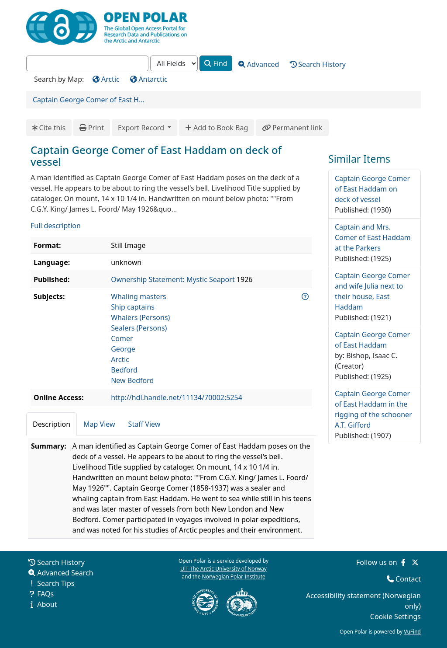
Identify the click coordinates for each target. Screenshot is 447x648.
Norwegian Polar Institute (233, 576)
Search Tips (55, 583)
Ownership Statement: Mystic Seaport (172, 279)
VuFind (412, 631)
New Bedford (132, 380)
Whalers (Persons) (140, 317)
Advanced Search (65, 573)
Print (91, 127)
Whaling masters (138, 296)
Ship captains (133, 307)
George (123, 349)
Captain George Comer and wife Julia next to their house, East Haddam (372, 291)
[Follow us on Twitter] (415, 562)
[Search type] (174, 64)
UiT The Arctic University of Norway (223, 568)
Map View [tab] (99, 424)
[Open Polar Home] (107, 27)
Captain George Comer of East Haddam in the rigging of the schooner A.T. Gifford (373, 409)
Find (215, 63)
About (47, 604)
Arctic (120, 359)
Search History (61, 562)
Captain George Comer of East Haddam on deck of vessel (372, 189)
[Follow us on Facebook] (403, 562)
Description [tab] (51, 424)
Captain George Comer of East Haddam (372, 340)
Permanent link (292, 127)
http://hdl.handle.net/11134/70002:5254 (176, 397)
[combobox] (87, 64)
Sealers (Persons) (139, 328)
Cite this (48, 127)
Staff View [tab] (144, 424)
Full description (56, 225)
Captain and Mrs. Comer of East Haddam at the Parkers (373, 237)
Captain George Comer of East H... (88, 100)
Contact (408, 579)
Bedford (124, 370)
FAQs (45, 594)
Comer (122, 338)
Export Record (142, 127)
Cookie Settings (395, 616)
